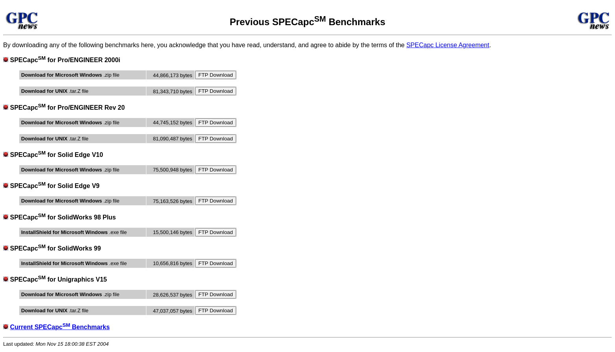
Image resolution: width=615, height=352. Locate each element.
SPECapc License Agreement (447, 45)
